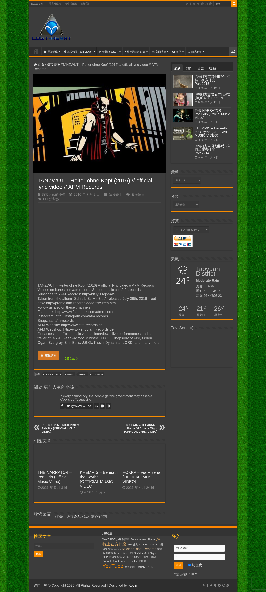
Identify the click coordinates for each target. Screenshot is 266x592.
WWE (105, 539)
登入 (76, 517)
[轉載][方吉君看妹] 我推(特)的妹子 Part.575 (212, 96)
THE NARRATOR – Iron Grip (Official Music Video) (55, 477)
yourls (117, 549)
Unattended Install (124, 561)
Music (82, 374)
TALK (149, 566)
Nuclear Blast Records (139, 549)
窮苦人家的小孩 (53, 194)
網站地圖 (194, 51)
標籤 (212, 68)
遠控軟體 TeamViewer (78, 51)
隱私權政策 (55, 3)
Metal (70, 374)
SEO (133, 553)
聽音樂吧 (53, 65)
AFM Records (53, 374)
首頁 (36, 51)
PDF (113, 539)
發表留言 (138, 194)
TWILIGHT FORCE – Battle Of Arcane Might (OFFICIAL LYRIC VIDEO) (140, 428)
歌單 (176, 51)
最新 (177, 68)
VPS (141, 544)
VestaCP (128, 557)
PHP (105, 557)
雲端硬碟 (51, 51)
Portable (107, 561)
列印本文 (71, 359)
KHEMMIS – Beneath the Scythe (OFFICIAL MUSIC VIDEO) (99, 479)
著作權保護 (71, 3)
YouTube (97, 374)
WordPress (148, 539)
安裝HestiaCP (108, 51)
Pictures (124, 553)
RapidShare (152, 544)
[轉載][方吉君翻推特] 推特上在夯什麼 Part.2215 (212, 80)
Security (140, 566)
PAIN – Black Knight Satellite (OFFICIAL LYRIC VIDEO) (60, 428)
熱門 (189, 68)
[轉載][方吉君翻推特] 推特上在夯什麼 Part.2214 (212, 149)
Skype (153, 553)
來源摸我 (48, 355)
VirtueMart (143, 553)
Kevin (133, 585)
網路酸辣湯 (115, 557)
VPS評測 (132, 544)
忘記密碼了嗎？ (186, 574)
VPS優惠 (141, 561)
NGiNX (138, 557)
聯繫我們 (85, 3)
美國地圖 (159, 51)
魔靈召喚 (129, 566)
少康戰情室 (122, 539)
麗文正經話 (149, 557)
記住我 (195, 565)
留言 (201, 68)
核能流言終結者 (135, 51)
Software (135, 539)
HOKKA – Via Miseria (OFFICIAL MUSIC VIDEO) (141, 477)
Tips (116, 553)
